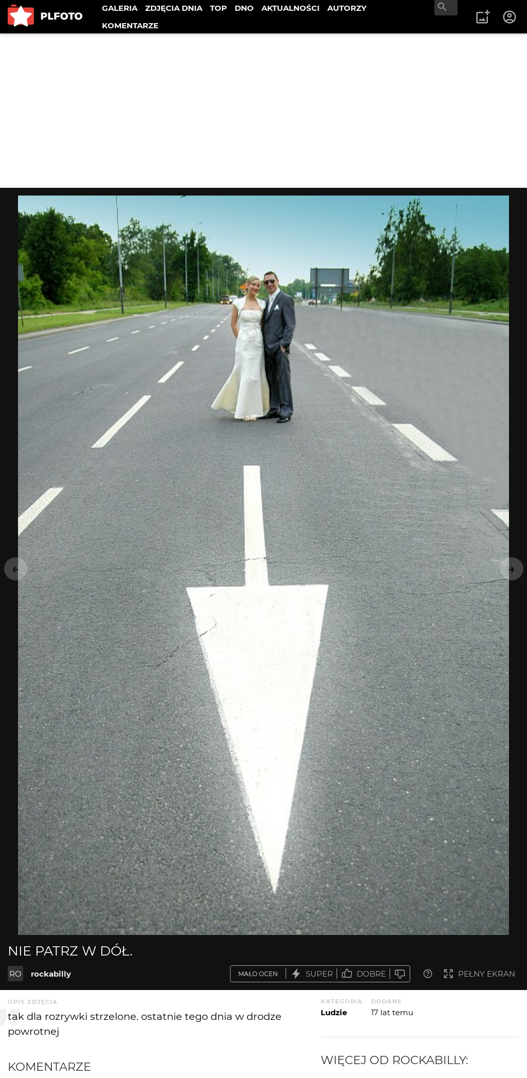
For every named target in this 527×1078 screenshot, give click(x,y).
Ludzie (334, 1012)
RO (15, 974)
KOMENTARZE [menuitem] (130, 25)
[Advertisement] (263, 111)
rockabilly (51, 974)
